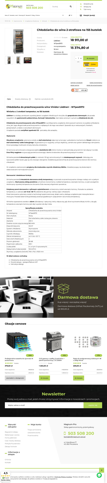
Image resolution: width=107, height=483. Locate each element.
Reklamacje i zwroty (12, 435)
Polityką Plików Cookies (63, 477)
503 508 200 (34, 8)
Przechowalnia (33, 435)
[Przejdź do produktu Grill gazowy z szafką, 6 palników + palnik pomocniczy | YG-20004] (53, 345)
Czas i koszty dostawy (13, 441)
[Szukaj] (70, 6)
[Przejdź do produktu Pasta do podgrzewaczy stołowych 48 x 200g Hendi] (87, 345)
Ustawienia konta (34, 433)
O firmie (8, 460)
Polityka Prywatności (12, 444)
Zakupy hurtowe (11, 446)
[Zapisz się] (93, 405)
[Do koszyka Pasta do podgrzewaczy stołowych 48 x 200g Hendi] (78, 378)
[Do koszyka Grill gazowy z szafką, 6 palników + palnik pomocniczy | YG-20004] (44, 378)
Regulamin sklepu (11, 432)
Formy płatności (11, 438)
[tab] (9, 99)
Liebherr (57, 40)
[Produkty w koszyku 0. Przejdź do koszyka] (89, 15)
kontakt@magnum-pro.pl (74, 437)
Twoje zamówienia (34, 430)
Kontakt (8, 462)
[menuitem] (7, 15)
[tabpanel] (53, 185)
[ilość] (78, 58)
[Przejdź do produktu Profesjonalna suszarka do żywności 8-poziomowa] (19, 345)
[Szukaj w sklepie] (59, 6)
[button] (76, 82)
